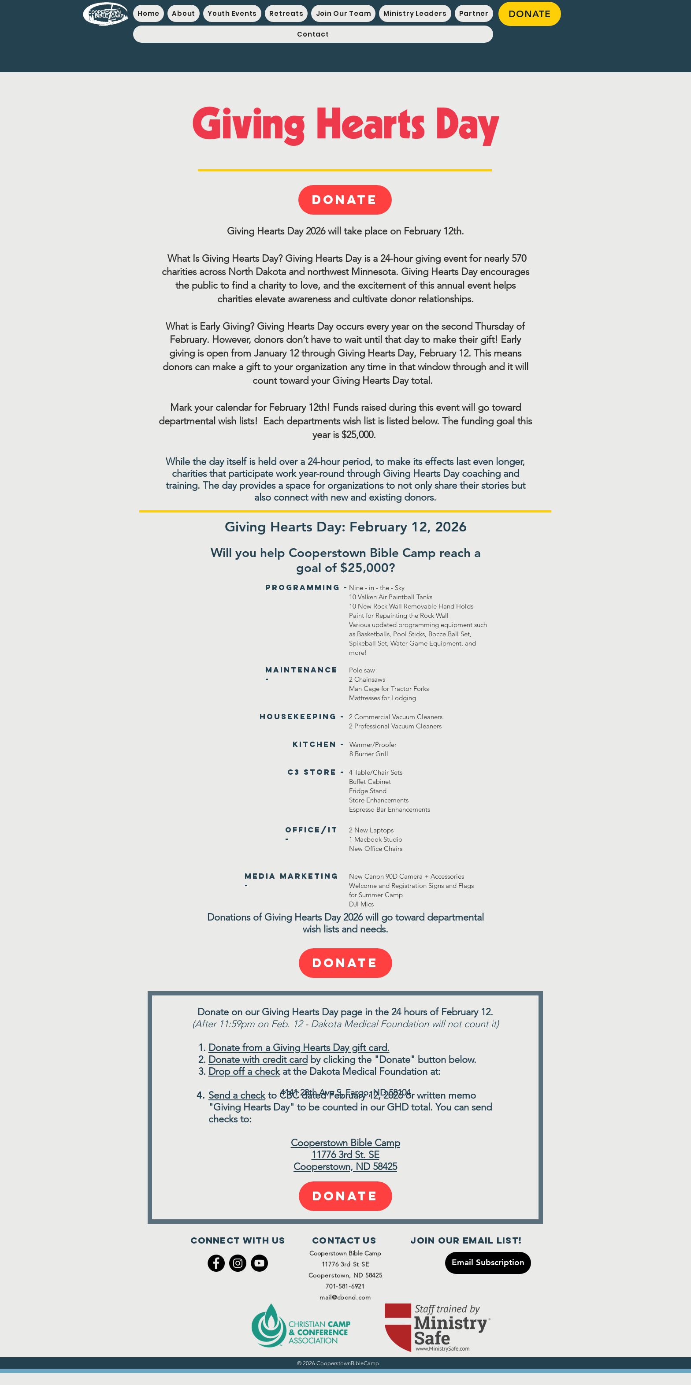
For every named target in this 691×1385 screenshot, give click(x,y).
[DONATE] (529, 14)
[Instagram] (237, 1263)
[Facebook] (216, 1263)
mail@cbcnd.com (345, 1297)
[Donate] (345, 200)
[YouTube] (259, 1263)
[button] (232, 13)
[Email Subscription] (488, 1263)
